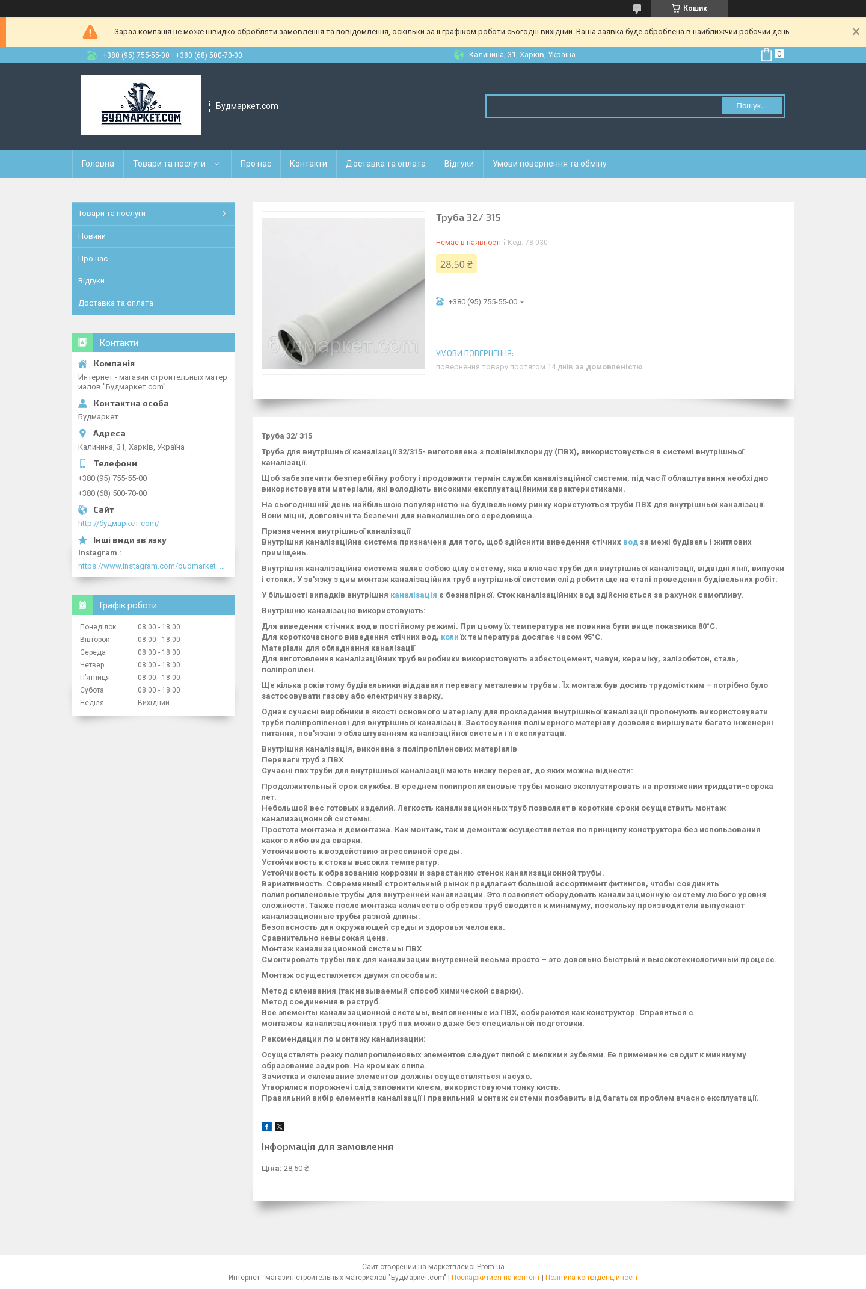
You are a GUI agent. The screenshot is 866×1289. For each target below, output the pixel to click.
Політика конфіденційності (591, 1277)
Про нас (256, 163)
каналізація (413, 594)
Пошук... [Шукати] (751, 105)
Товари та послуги (169, 163)
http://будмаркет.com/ (118, 523)
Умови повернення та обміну (550, 163)
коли (450, 636)
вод (630, 541)
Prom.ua (491, 1267)
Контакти (308, 163)
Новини (92, 236)
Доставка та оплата (386, 163)
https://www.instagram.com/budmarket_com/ (153, 565)
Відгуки (459, 163)
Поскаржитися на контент (496, 1277)
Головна (98, 163)
